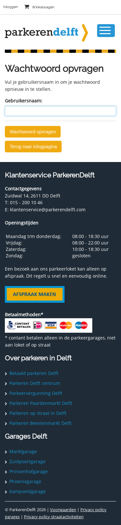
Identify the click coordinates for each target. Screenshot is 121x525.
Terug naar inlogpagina (33, 146)
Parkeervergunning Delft (35, 393)
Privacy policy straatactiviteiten (54, 517)
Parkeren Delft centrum (34, 383)
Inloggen (10, 7)
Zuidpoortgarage (27, 461)
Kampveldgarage (27, 491)
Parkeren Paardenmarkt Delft (40, 403)
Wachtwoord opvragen (33, 131)
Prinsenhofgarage (28, 471)
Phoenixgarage (25, 481)
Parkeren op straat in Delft (37, 413)
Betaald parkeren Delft (33, 373)
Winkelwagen (43, 7)
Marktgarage (23, 451)
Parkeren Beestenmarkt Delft (40, 423)
